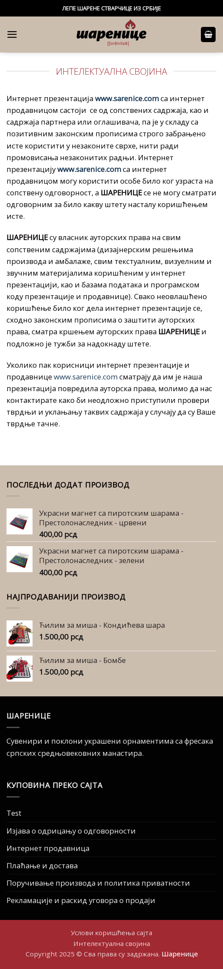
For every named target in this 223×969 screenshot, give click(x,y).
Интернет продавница (48, 848)
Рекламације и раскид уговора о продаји (81, 900)
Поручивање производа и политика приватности (98, 883)
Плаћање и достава (42, 865)
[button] (12, 34)
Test (14, 813)
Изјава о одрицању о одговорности (71, 831)
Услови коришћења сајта (111, 932)
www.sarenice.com (127, 98)
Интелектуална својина (111, 943)
